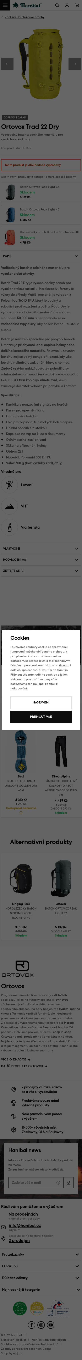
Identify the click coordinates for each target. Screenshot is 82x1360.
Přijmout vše (41, 717)
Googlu (64, 665)
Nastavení (41, 702)
